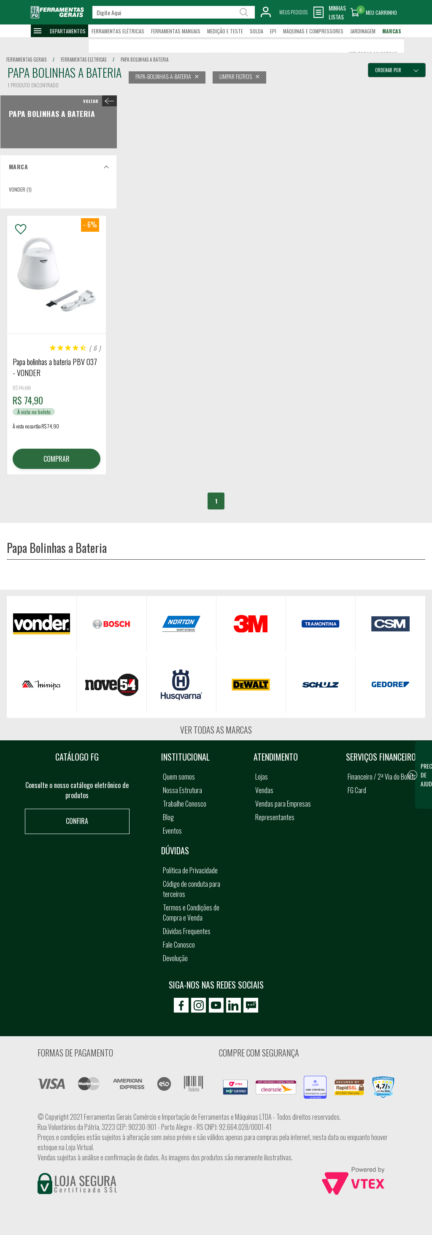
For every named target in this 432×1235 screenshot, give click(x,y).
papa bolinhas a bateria (144, 59)
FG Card (357, 790)
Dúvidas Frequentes (187, 931)
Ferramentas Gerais (26, 59)
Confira (77, 821)
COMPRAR (56, 459)
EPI (273, 31)
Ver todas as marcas (216, 729)
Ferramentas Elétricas (118, 31)
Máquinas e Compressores (313, 31)
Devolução (175, 958)
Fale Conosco (179, 945)
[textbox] (173, 12)
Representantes (274, 817)
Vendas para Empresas (283, 804)
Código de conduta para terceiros (191, 889)
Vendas (264, 790)
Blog (168, 817)
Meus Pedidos (293, 12)
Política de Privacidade (190, 870)
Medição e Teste (225, 31)
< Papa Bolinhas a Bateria (98, 100)
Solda (256, 31)
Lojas (261, 777)
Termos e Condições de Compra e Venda (191, 912)
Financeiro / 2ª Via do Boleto (382, 777)
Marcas (391, 31)
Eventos (172, 831)
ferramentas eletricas (83, 59)
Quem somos (179, 777)
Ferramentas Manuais (175, 31)
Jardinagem (362, 31)
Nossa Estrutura (182, 790)
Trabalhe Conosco (184, 804)
